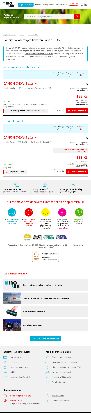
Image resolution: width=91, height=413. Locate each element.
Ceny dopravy (8, 106)
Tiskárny (45, 5)
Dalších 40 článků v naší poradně (45, 338)
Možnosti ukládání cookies (62, 377)
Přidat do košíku (77, 110)
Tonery (22, 35)
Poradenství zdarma (59, 382)
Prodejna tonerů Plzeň (60, 400)
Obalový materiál (61, 5)
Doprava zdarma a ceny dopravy (64, 362)
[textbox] (49, 16)
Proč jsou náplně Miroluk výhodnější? (37, 88)
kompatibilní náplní (74, 164)
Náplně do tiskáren (25, 5)
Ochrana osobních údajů (61, 372)
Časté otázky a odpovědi (61, 357)
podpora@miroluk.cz (20, 395)
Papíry (51, 5)
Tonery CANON (33, 35)
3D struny (38, 5)
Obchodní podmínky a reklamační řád (66, 367)
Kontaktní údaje (58, 395)
